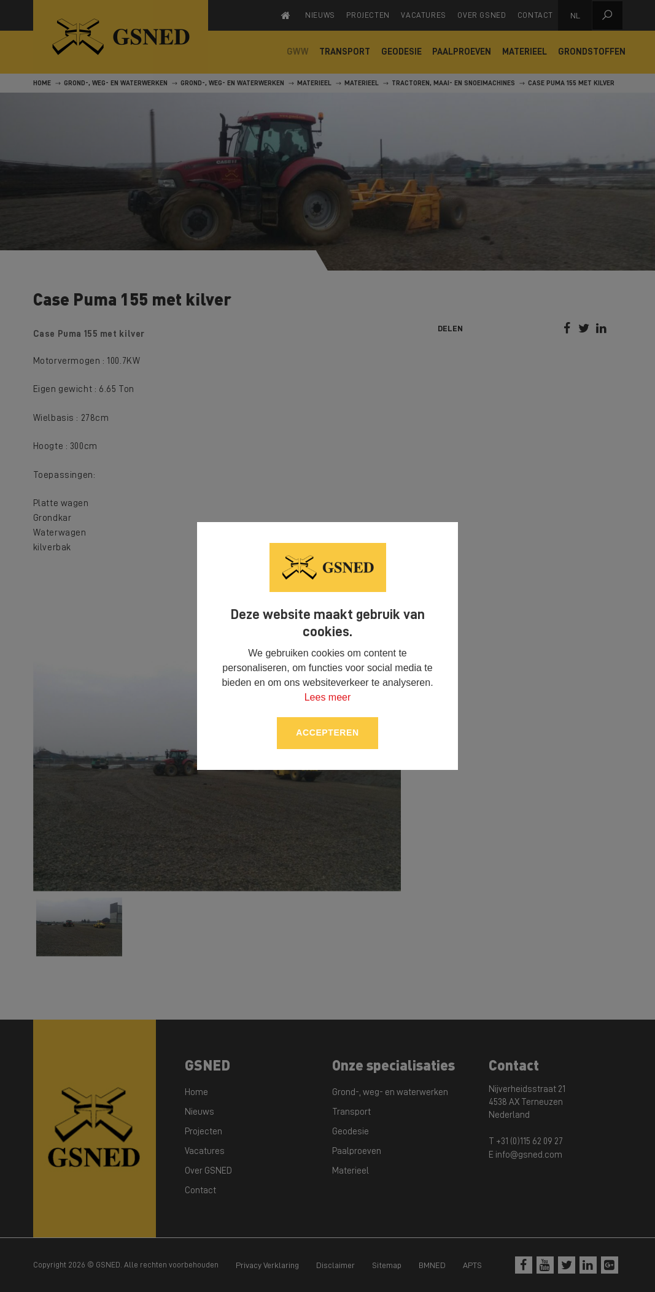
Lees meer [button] (327, 697)
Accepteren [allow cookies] (327, 732)
